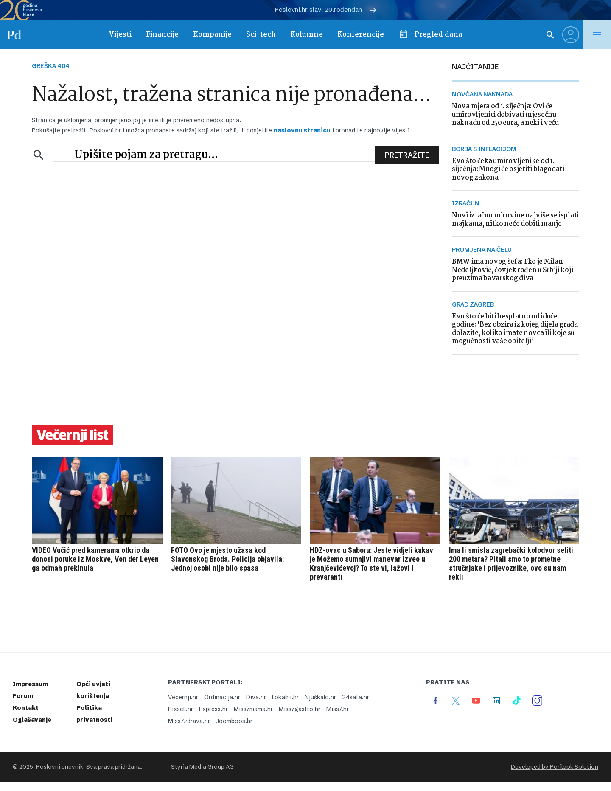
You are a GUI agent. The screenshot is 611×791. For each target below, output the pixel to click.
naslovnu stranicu (302, 130)
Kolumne (306, 34)
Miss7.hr (337, 709)
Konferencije (360, 34)
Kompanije (212, 34)
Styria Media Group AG (202, 767)
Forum (23, 696)
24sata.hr (355, 697)
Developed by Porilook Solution (554, 767)
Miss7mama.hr (253, 709)
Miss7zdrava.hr (189, 721)
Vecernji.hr (183, 697)
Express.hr (213, 709)
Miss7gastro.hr (299, 709)
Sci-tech (261, 34)
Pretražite (407, 155)
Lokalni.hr (285, 697)
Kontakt (26, 708)
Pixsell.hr (180, 709)
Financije (162, 34)
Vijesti (120, 34)
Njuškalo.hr (320, 697)
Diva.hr (256, 697)
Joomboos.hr (234, 721)
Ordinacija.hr (222, 697)
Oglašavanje (32, 719)
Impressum (30, 684)
